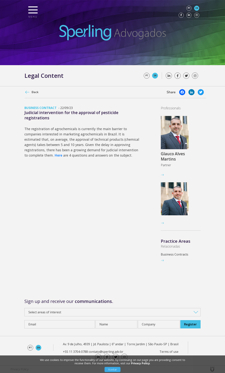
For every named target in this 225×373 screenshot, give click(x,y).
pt (189, 8)
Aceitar (112, 369)
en (196, 8)
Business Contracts (174, 254)
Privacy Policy (140, 363)
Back (35, 92)
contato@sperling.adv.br (106, 352)
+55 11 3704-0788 (75, 352)
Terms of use (168, 352)
